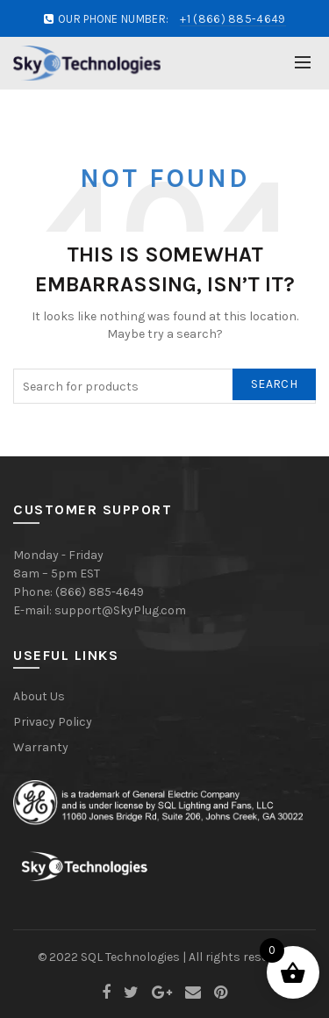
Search (274, 383)
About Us (39, 696)
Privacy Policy (52, 721)
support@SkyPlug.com (120, 610)
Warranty (40, 747)
